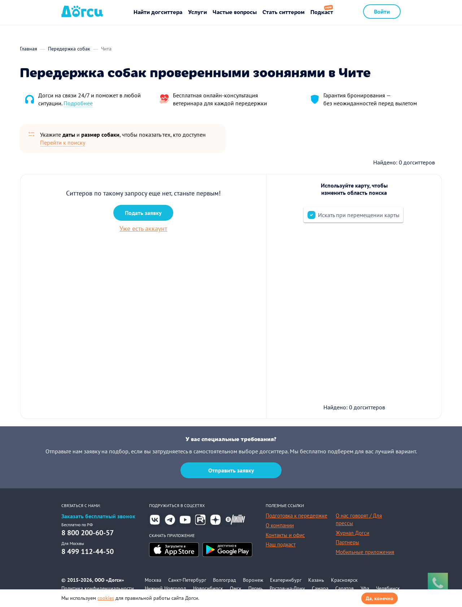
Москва (153, 580)
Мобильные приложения (365, 552)
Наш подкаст (281, 544)
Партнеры (347, 542)
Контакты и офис (285, 535)
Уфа (365, 588)
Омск (235, 588)
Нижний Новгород (165, 588)
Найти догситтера (158, 12)
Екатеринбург (285, 580)
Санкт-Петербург (187, 580)
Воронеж (253, 580)
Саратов (344, 588)
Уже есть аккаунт (143, 228)
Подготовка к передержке (296, 515)
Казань (316, 580)
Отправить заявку (231, 470)
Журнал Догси (352, 532)
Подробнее (78, 103)
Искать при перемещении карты (359, 215)
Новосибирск (208, 588)
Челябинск (388, 588)
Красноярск (344, 580)
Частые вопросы (235, 12)
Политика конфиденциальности (97, 588)
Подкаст (321, 12)
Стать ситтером (283, 12)
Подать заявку (143, 212)
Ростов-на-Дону (287, 588)
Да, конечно (379, 598)
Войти (382, 11)
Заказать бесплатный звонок (98, 516)
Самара (320, 588)
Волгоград (224, 580)
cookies (105, 598)
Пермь (255, 588)
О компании (280, 525)
